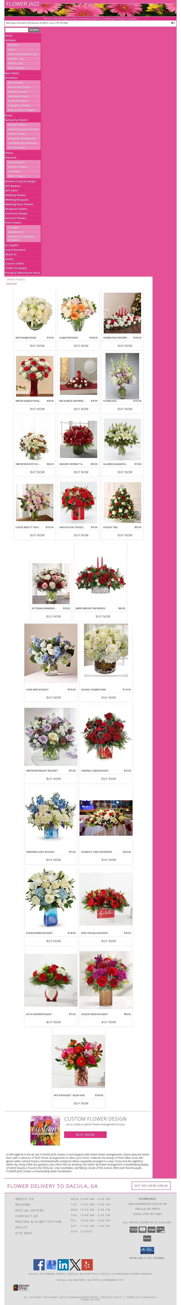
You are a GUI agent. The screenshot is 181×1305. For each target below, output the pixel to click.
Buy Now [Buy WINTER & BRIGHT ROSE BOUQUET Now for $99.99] (37, 409)
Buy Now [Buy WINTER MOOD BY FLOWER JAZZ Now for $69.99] (37, 472)
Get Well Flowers (17, 101)
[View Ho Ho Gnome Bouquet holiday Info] (50, 980)
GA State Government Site (106, 1280)
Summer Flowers (17, 166)
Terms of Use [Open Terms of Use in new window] (90, 1299)
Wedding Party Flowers (19, 204)
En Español (12, 245)
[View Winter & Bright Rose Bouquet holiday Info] (34, 376)
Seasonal (10, 157)
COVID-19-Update (16, 268)
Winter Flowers (16, 176)
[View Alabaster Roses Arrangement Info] (78, 313)
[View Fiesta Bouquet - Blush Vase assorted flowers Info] (78, 1061)
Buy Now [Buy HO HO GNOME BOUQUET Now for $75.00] (53, 1022)
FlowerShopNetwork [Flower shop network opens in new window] (82, 1297)
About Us (10, 254)
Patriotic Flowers (15, 218)
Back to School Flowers (21, 110)
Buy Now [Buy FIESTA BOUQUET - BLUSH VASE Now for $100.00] (81, 1103)
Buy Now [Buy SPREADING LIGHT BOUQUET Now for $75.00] (53, 860)
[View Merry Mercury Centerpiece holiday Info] (100, 575)
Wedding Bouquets (16, 199)
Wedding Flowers (15, 195)
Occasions (11, 77)
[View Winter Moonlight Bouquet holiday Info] (50, 737)
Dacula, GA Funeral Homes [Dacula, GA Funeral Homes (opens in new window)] (47, 1273)
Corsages (13, 227)
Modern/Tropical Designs (20, 181)
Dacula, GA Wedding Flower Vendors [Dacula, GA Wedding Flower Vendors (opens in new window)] (126, 1273)
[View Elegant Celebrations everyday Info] (106, 650)
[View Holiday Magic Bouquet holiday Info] (106, 980)
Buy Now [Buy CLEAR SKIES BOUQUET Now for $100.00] (53, 698)
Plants (9, 153)
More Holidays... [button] (17, 68)
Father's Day (15, 63)
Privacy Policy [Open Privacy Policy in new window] (112, 1297)
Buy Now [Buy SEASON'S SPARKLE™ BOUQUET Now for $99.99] (81, 472)
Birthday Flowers (17, 91)
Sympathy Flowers (16, 120)
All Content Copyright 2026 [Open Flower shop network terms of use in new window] (44, 1297)
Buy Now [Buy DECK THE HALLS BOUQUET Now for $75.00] (108, 941)
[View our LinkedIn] (63, 1269)
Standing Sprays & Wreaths (23, 129)
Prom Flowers (13, 222)
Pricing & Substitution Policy (22, 272)
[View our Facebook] (39, 1269)
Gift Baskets (13, 186)
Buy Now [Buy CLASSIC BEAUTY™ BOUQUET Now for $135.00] (37, 535)
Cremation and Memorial (22, 143)
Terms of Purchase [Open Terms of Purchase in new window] (140, 1297)
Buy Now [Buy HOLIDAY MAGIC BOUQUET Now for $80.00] (108, 1022)
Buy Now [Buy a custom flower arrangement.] (85, 1134)
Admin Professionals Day (22, 54)
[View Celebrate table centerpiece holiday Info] (106, 818)
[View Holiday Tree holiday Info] (122, 502)
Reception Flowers (16, 208)
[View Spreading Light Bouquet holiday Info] (50, 818)
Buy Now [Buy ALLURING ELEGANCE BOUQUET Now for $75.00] (125, 472)
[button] (147, 1250)
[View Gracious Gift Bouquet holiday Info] (78, 502)
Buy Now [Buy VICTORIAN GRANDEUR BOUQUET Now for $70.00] (53, 616)
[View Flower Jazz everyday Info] (122, 376)
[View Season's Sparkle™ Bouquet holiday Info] (78, 439)
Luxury (9, 259)
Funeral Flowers (17, 124)
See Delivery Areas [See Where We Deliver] (151, 1186)
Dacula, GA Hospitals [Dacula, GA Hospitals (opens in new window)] (83, 1273)
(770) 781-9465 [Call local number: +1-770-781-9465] (61, 23)
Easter (11, 49)
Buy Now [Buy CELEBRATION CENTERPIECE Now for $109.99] (125, 346)
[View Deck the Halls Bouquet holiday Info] (106, 899)
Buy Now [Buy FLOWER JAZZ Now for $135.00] (125, 409)
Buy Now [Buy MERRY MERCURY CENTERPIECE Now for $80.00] (103, 616)
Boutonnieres (16, 232)
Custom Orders (14, 263)
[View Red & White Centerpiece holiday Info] (78, 376)
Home (8, 35)
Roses (8, 115)
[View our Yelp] (87, 1269)
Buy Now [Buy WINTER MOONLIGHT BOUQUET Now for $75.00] (53, 779)
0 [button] (173, 23)
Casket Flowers (16, 133)
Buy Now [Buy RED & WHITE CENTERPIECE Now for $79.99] (81, 409)
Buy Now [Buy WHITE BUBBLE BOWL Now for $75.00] (37, 346)
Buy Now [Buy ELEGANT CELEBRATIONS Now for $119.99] (108, 698)
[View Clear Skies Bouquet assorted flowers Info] (50, 653)
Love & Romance (15, 249)
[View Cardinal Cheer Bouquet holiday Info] (106, 737)
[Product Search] (16, 30)
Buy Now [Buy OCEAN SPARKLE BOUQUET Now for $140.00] (53, 941)
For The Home (16, 147)
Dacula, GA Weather (70, 1280)
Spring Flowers (16, 162)
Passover (13, 45)
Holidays (10, 40)
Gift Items (11, 190)
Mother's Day (16, 58)
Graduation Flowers (19, 105)
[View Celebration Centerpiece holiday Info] (122, 313)
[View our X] (75, 1269)
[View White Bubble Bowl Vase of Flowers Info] (34, 313)
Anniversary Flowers (19, 87)
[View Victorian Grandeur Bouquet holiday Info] (51, 583)
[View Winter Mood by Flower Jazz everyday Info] (34, 439)
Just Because (15, 82)
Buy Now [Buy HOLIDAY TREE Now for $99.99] (125, 535)
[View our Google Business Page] (51, 1269)
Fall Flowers (15, 171)
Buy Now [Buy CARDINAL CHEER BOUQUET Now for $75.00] (108, 779)
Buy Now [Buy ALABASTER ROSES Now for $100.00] (81, 346)
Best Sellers (12, 73)
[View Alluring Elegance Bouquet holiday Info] (122, 439)
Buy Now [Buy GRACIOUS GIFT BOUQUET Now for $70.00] (81, 535)
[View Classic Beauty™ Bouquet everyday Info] (34, 502)
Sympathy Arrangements (22, 138)
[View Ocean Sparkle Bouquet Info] (50, 899)
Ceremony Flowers (16, 213)
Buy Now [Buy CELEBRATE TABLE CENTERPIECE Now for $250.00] (108, 860)
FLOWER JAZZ (22, 3)
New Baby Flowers (19, 96)
